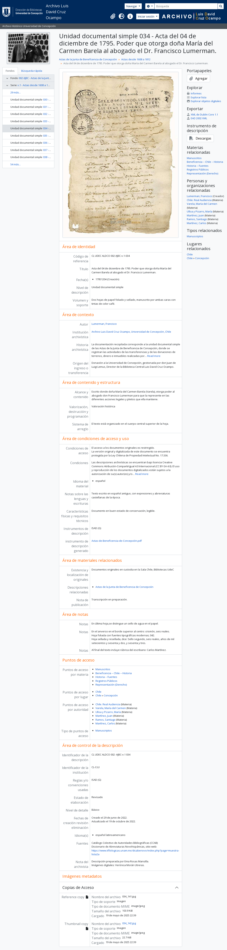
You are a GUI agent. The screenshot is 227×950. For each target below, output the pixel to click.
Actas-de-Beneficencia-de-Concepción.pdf (117, 540)
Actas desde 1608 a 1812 (135, 59)
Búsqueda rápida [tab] (31, 71)
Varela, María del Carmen (110, 708)
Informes (194, 93)
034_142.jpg (129, 923)
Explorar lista (196, 97)
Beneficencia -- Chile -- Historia (113, 673)
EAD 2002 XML (197, 118)
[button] (112, 16)
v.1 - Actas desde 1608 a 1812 (35, 85)
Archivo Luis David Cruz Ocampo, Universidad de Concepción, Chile (131, 331)
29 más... (15, 92)
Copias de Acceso (78, 887)
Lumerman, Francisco (104, 324)
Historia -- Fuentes (106, 677)
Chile (98, 691)
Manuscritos (102, 669)
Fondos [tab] (10, 71)
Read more (153, 356)
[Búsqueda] (186, 6)
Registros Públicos (106, 681)
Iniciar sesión (146, 16)
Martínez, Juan (104, 715)
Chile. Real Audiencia (107, 704)
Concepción (111, 695)
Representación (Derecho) (111, 684)
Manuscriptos (103, 730)
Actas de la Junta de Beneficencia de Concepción (88, 59)
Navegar (132, 6)
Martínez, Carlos (105, 723)
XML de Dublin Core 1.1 (202, 114)
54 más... (15, 164)
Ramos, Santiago (105, 719)
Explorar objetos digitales (204, 101)
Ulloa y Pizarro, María (108, 712)
